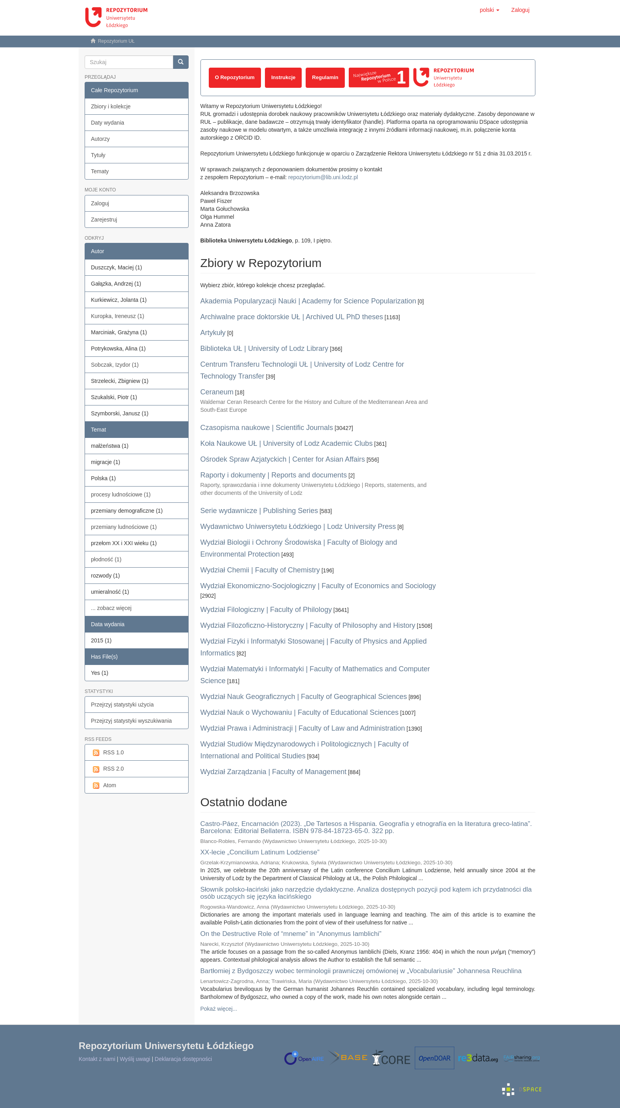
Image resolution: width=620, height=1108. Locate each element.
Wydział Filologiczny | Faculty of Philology (266, 610)
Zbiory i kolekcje (110, 106)
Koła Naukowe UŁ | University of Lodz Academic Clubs (286, 443)
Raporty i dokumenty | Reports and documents (273, 475)
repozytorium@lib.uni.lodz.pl (323, 177)
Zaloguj (100, 203)
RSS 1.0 (107, 752)
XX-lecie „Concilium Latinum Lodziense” (259, 852)
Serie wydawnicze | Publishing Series (259, 511)
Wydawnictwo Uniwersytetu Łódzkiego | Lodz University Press (298, 526)
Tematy (100, 171)
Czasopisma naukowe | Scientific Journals (266, 428)
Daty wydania (107, 122)
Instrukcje (283, 77)
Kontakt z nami (97, 1059)
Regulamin (325, 77)
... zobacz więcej (111, 608)
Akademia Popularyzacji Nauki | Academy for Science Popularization (308, 301)
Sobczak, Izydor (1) (115, 365)
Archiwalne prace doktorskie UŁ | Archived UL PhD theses (291, 317)
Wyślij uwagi (135, 1059)
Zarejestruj (104, 219)
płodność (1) (106, 559)
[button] (489, 10)
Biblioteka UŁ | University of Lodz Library (264, 348)
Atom (103, 785)
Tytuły (98, 155)
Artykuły (213, 333)
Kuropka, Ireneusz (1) (117, 316)
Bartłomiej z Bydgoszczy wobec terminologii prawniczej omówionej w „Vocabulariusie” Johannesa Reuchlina (361, 971)
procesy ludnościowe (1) (121, 494)
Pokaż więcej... (218, 1009)
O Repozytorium (235, 77)
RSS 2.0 (107, 769)
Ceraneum (217, 392)
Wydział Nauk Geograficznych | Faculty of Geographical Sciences (303, 697)
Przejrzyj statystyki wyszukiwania (131, 721)
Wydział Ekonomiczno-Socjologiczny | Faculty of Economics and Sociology (318, 586)
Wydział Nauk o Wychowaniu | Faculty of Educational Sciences (299, 712)
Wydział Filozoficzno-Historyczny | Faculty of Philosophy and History (308, 625)
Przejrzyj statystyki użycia (122, 704)
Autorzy (100, 139)
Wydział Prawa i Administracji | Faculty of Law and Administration (302, 728)
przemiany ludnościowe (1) (124, 527)
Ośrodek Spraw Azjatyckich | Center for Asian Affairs (282, 459)
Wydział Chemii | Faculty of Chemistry (260, 570)
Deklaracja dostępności (183, 1059)
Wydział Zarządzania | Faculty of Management (273, 772)
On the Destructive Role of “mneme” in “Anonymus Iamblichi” (291, 934)
